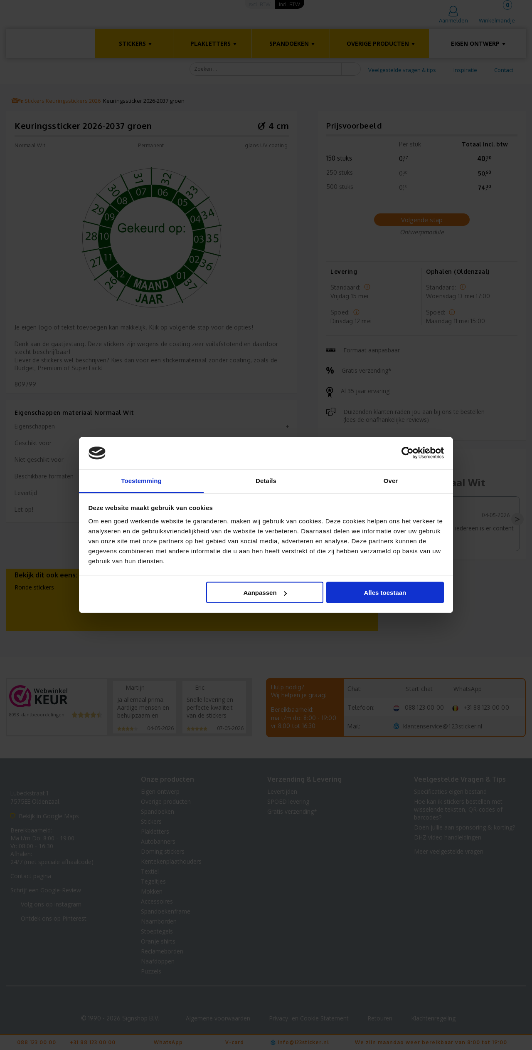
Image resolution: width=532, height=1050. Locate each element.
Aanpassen (265, 592)
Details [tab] (266, 480)
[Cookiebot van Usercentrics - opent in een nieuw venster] (407, 453)
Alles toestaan (385, 592)
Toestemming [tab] (141, 480)
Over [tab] (391, 480)
